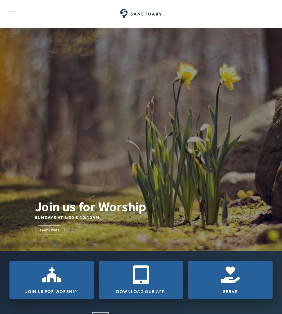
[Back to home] (141, 14)
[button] (13, 14)
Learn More (50, 230)
